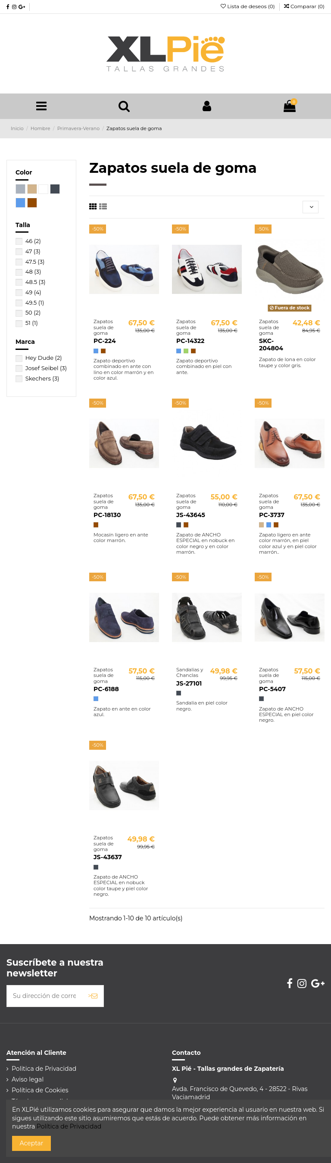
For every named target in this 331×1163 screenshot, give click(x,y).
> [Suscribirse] (92, 996)
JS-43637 (108, 857)
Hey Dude (43, 357)
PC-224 (105, 341)
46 (33, 240)
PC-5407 (272, 689)
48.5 (35, 281)
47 (33, 251)
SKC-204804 (271, 344)
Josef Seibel (46, 368)
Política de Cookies (40, 1090)
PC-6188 (106, 689)
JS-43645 (190, 515)
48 (33, 271)
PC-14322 (190, 341)
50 (33, 312)
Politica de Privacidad (44, 1069)
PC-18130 (107, 515)
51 (31, 322)
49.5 (34, 302)
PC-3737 (271, 515)
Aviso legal (28, 1079)
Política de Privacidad (69, 1126)
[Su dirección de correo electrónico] (44, 996)
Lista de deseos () (248, 6)
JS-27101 (189, 683)
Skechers (42, 378)
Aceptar (32, 1143)
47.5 (35, 261)
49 (33, 292)
